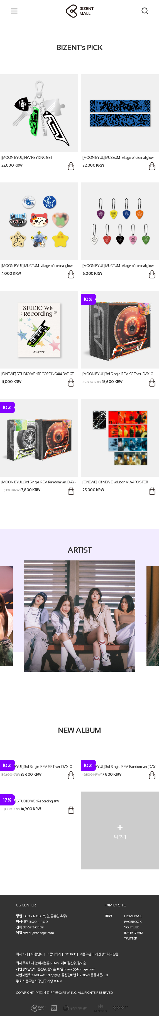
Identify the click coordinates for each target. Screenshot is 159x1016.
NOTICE (70, 954)
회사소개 (22, 954)
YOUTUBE (131, 927)
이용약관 (85, 954)
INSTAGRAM (133, 933)
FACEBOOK (132, 922)
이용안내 (37, 954)
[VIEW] (55, 975)
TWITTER (130, 938)
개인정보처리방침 (106, 954)
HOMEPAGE (133, 916)
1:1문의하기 (54, 954)
